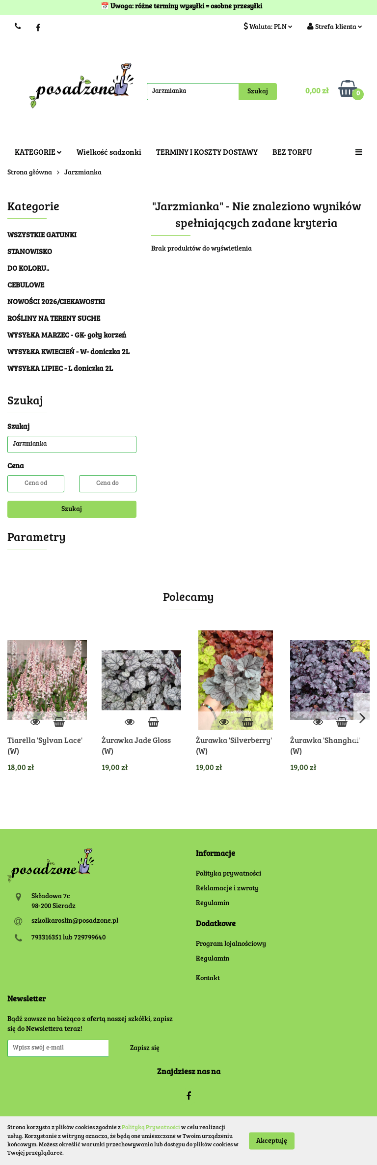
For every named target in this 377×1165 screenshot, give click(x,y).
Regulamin (212, 903)
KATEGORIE (38, 153)
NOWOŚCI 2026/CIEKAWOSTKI (56, 302)
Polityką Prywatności (151, 1128)
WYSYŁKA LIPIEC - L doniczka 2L (60, 369)
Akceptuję (271, 1140)
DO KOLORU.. (28, 269)
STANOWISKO (29, 252)
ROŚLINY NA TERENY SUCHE (53, 319)
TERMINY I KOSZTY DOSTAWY (207, 153)
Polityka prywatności (228, 874)
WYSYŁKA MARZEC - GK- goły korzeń (66, 336)
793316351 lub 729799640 (68, 938)
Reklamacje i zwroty (227, 888)
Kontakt (208, 978)
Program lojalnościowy (231, 944)
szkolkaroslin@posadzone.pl (74, 921)
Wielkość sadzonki (109, 153)
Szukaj (71, 509)
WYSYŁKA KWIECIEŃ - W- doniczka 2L (68, 352)
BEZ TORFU (292, 153)
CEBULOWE (25, 285)
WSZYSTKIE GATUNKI (42, 235)
